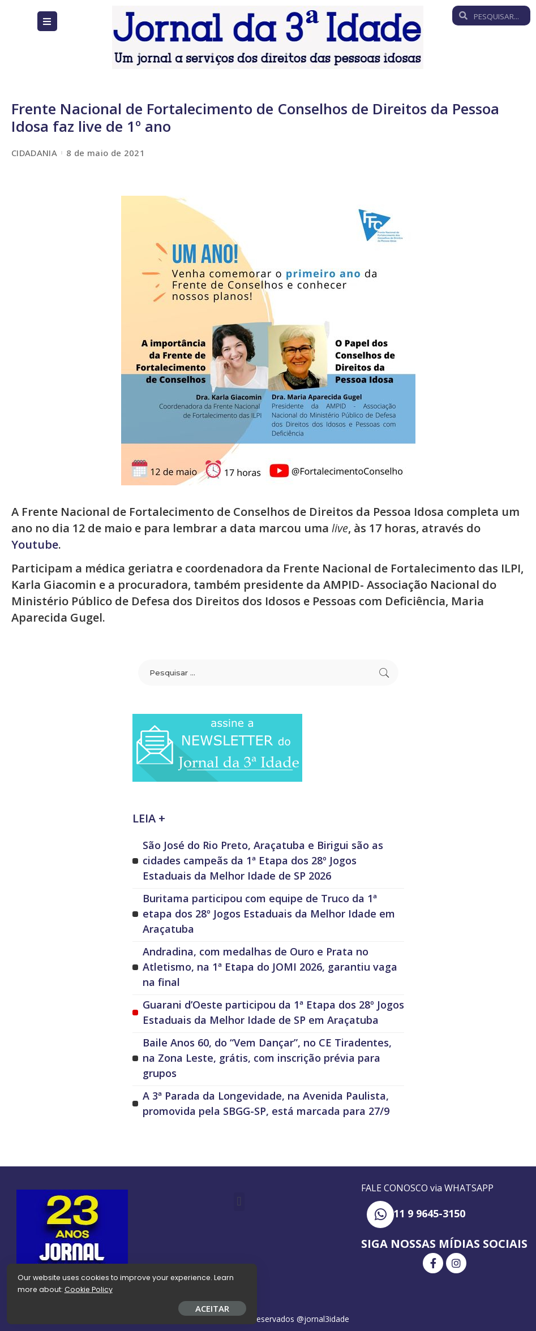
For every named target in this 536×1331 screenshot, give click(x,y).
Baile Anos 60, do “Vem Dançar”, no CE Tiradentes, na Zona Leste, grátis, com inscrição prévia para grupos (267, 1057)
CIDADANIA (34, 153)
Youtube (34, 544)
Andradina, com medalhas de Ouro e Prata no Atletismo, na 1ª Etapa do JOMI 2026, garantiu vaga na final (270, 966)
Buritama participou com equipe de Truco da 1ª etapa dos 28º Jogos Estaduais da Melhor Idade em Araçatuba (269, 913)
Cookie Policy (44, 1287)
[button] (239, 1201)
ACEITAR (133, 1306)
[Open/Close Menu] (47, 21)
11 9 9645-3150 (429, 1213)
